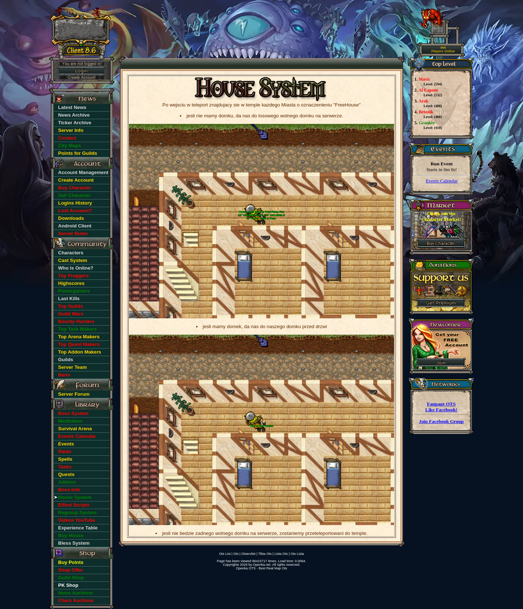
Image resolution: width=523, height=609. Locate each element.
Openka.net (261, 564)
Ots (236, 554)
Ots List (225, 554)
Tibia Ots (265, 554)
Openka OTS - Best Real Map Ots (261, 568)
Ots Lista (297, 554)
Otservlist (249, 554)
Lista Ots (281, 554)
